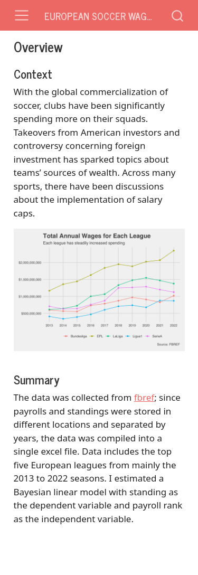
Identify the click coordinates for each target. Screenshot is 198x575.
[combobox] (177, 15)
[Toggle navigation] (22, 15)
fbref (144, 397)
